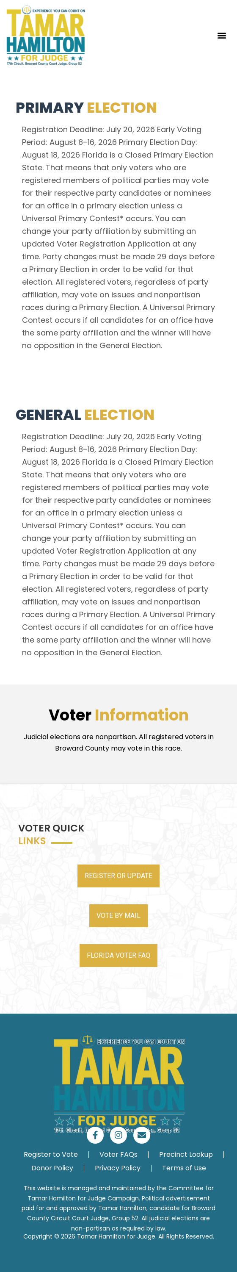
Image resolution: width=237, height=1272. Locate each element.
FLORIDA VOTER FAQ (118, 955)
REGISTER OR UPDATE (118, 876)
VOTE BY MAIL (118, 916)
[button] (222, 35)
